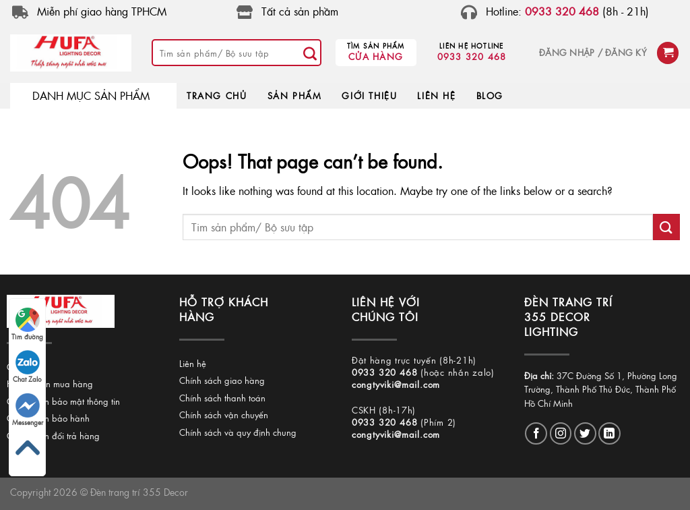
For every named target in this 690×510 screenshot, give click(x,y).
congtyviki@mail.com (396, 384)
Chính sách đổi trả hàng (53, 435)
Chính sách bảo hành (48, 418)
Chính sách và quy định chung (237, 432)
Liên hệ (192, 363)
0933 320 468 (472, 56)
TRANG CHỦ (217, 95)
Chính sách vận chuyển (223, 414)
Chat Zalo (27, 367)
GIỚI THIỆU (369, 95)
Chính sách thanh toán (222, 397)
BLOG (489, 95)
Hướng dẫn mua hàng (50, 383)
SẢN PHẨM (295, 95)
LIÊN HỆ (436, 95)
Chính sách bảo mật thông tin (63, 401)
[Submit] (310, 52)
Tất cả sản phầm (299, 11)
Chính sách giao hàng (222, 380)
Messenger (27, 410)
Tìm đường (27, 324)
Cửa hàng (375, 56)
